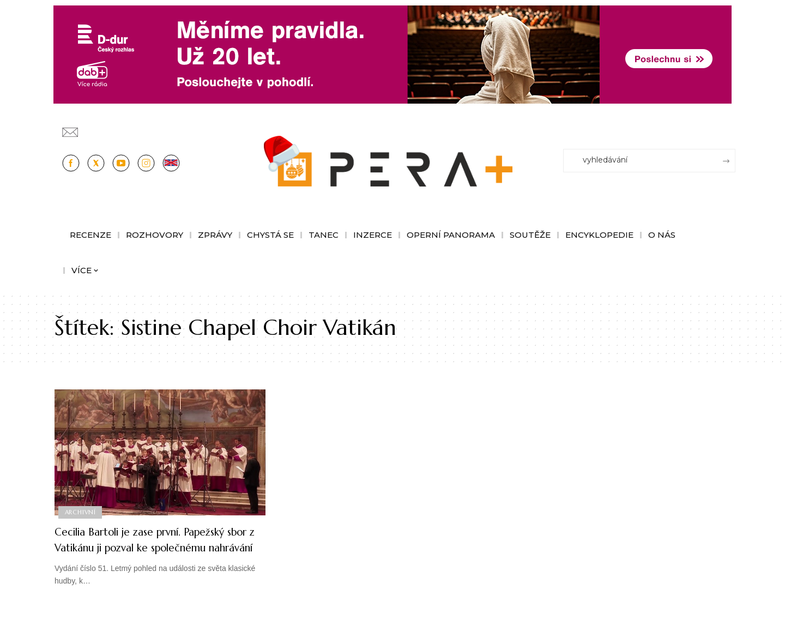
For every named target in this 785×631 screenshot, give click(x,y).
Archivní (80, 511)
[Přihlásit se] (729, 127)
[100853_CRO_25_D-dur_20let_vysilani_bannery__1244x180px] (392, 53)
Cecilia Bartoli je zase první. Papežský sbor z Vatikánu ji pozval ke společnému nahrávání (157, 547)
